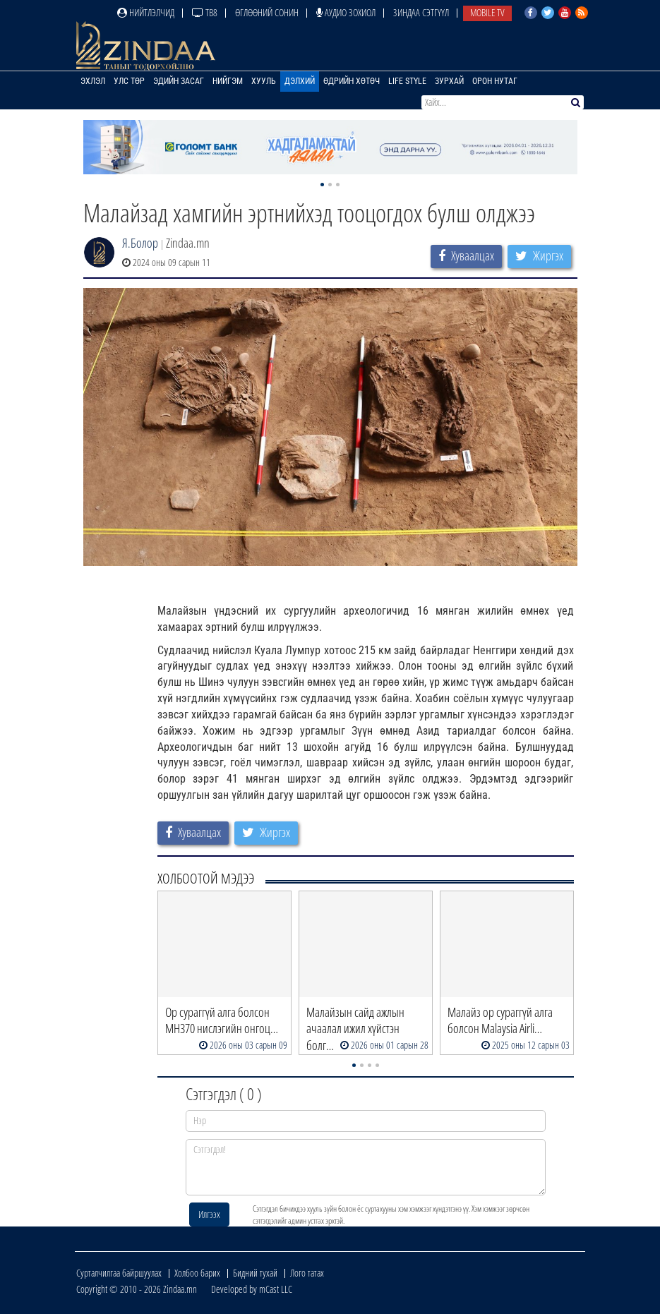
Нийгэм (227, 81)
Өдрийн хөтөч (351, 81)
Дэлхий (299, 81)
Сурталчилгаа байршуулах (119, 1272)
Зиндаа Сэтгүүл (421, 12)
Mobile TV (487, 12)
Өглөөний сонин (267, 12)
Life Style (407, 81)
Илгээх (209, 1214)
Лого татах (307, 1272)
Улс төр (129, 81)
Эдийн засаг (178, 81)
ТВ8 (204, 12)
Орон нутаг (494, 81)
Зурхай (449, 81)
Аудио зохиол (346, 12)
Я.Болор (140, 242)
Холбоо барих (197, 1272)
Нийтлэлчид (145, 12)
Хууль (263, 81)
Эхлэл (92, 81)
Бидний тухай (255, 1272)
